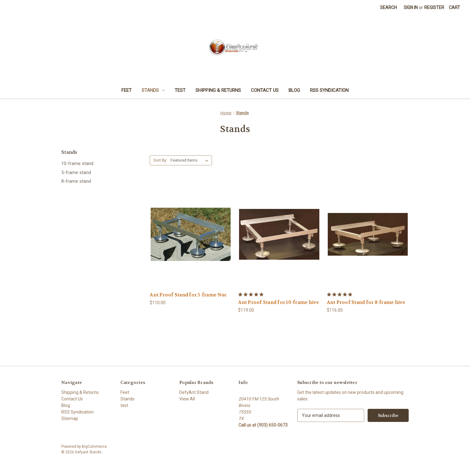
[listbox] (191, 160)
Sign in (411, 7)
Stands (153, 90)
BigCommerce (94, 446)
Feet (126, 90)
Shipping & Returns (218, 90)
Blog (294, 90)
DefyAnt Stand (194, 392)
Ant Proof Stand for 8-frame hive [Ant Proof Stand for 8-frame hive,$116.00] (366, 302)
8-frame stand (76, 181)
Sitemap (69, 418)
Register (434, 7)
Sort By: (160, 160)
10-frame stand (77, 163)
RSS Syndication (329, 90)
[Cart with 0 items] (454, 7)
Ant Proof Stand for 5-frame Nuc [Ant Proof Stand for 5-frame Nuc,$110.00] (188, 295)
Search (388, 7)
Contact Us (265, 90)
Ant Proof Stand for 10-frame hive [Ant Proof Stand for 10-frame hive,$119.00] (278, 302)
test (180, 90)
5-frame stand (76, 172)
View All (187, 398)
